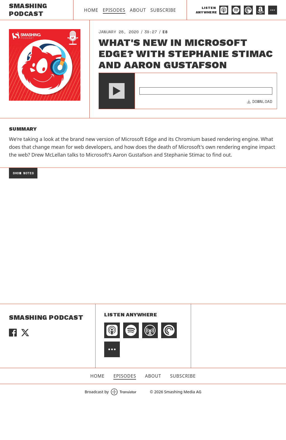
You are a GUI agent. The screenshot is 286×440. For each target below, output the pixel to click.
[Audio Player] (188, 91)
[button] (117, 91)
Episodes (114, 10)
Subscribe (163, 10)
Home (91, 10)
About (138, 10)
